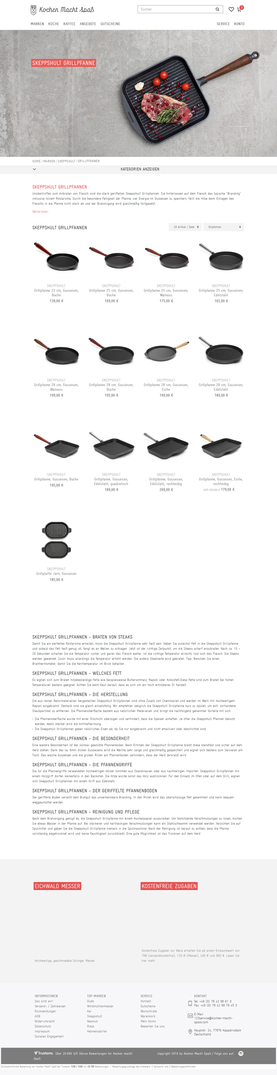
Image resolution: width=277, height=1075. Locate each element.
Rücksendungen (45, 1011)
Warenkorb (148, 1016)
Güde (90, 1001)
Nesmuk (92, 1021)
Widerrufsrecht (45, 1021)
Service (223, 24)
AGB (37, 1016)
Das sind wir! (44, 1001)
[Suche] (217, 9)
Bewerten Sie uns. (153, 1026)
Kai (89, 1011)
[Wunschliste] (230, 10)
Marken (37, 24)
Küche (53, 24)
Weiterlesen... (41, 211)
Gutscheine (110, 24)
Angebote (88, 24)
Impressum (42, 1031)
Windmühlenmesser (100, 1006)
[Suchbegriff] (175, 9)
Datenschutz (43, 1026)
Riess (90, 1026)
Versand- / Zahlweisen (50, 1006)
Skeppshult (66, 161)
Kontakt (146, 1001)
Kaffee (69, 24)
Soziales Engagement (49, 1036)
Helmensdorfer (97, 1031)
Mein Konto (148, 1021)
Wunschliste (149, 1011)
